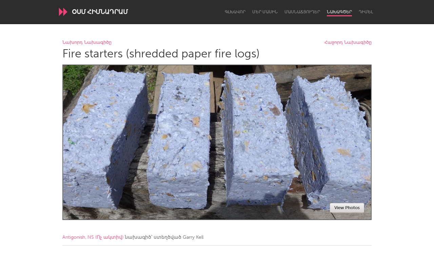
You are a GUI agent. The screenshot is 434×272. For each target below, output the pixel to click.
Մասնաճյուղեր (302, 12)
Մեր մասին (265, 12)
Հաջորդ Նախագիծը (348, 42)
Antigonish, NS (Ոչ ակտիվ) (92, 237)
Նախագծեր (339, 12)
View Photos (347, 207)
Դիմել (366, 12)
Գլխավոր (235, 12)
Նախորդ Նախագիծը (87, 42)
